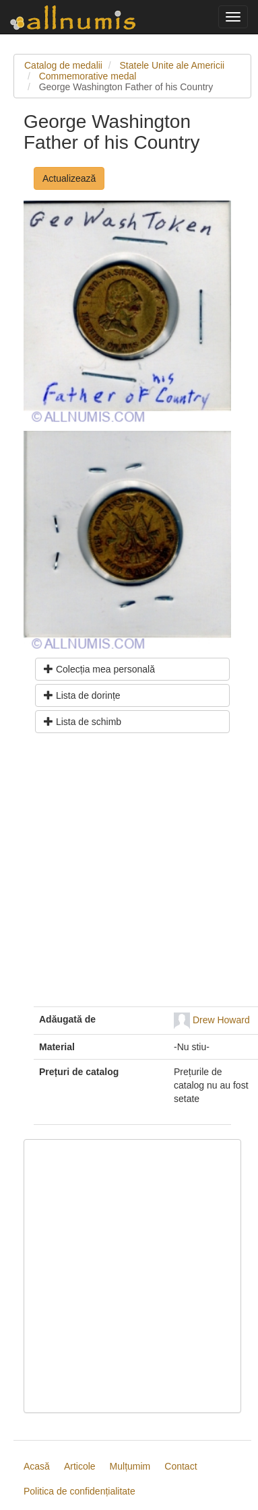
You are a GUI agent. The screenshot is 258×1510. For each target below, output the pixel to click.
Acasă (37, 1466)
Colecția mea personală (99, 669)
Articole (80, 1466)
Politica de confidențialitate (79, 1491)
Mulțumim (130, 1466)
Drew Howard (221, 1019)
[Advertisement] (126, 875)
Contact (180, 1466)
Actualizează (69, 178)
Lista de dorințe (82, 695)
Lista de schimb (82, 721)
